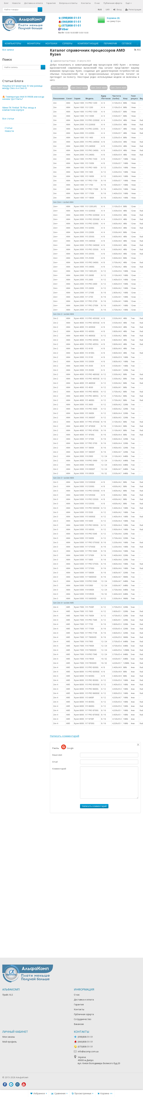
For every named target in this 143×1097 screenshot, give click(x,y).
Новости (16, 3)
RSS (137, 49)
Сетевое (126, 43)
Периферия (110, 43)
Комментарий (59, 768)
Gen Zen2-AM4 (79, 87)
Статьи (8, 127)
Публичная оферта (113, 3)
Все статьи (8, 118)
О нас (97, 3)
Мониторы (33, 43)
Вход (117, 9)
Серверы (67, 43)
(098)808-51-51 (71, 18)
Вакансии (79, 1024)
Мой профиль (9, 1041)
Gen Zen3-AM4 (99, 87)
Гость (55, 748)
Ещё (129, 3)
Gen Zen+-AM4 (59, 87)
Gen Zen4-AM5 (118, 87)
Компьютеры (13, 43)
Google (67, 746)
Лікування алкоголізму (40, 1077)
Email (55, 761)
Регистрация (133, 9)
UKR (108, 9)
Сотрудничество (82, 1019)
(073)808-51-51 (71, 25)
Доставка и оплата (33, 3)
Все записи (8, 49)
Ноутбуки (51, 43)
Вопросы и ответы (68, 3)
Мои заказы (8, 1036)
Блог (6, 3)
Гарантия (51, 3)
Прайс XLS (7, 994)
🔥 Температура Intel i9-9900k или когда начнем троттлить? (23, 97)
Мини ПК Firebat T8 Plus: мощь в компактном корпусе (19, 108)
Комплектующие (88, 43)
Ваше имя (57, 754)
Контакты (86, 3)
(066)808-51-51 (71, 21)
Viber (65, 29)
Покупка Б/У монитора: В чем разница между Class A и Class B (22, 87)
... (137, 43)
